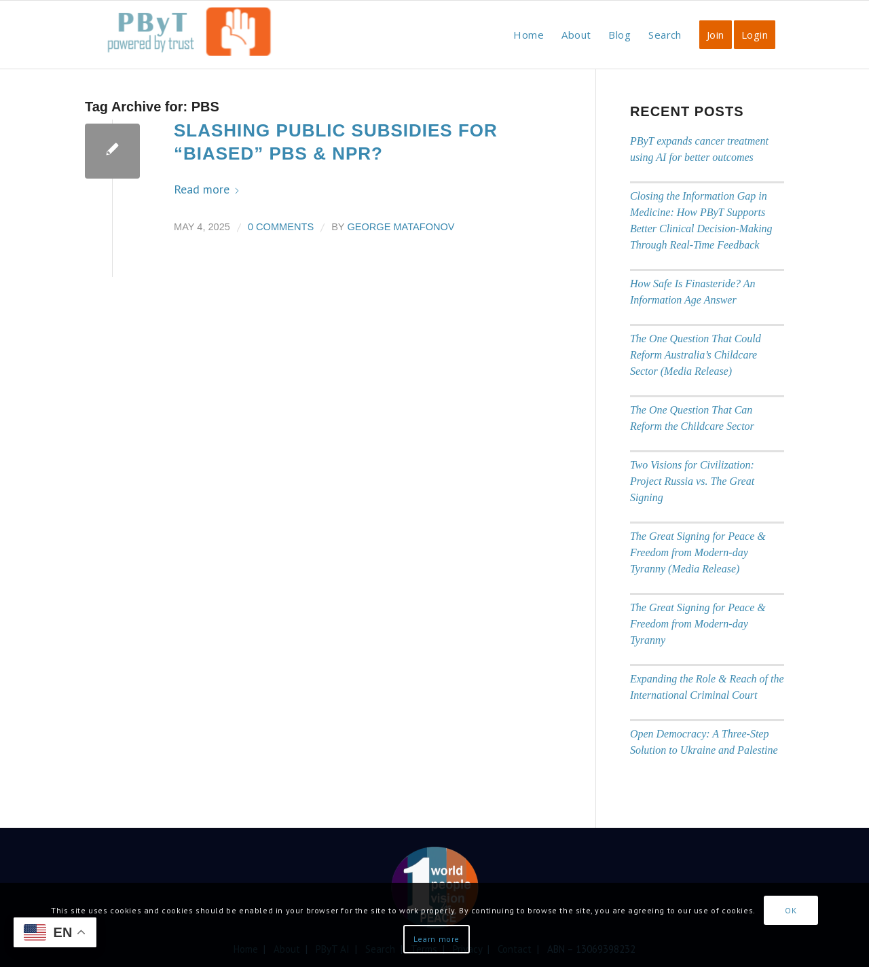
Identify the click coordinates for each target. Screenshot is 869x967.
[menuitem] (528, 35)
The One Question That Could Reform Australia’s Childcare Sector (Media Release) (695, 355)
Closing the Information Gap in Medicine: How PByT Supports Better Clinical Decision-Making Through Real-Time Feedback (701, 220)
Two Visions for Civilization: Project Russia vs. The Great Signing (692, 481)
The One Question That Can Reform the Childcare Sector (692, 418)
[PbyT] (187, 41)
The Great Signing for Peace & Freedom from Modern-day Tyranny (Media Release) (698, 552)
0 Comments (281, 226)
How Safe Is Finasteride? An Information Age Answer (693, 292)
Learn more (436, 939)
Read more (207, 189)
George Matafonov (400, 226)
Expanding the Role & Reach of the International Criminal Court (707, 687)
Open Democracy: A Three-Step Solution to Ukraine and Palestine (704, 742)
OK (790, 910)
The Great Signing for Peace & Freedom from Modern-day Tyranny (698, 624)
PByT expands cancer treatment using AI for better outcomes (699, 149)
